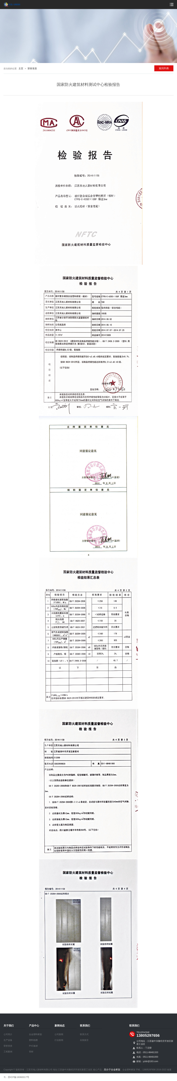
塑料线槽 (33, 1040)
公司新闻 (59, 1034)
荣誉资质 (32, 68)
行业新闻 (59, 1040)
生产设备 (8, 1040)
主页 (21, 68)
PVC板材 (33, 1046)
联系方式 (84, 1034)
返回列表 (164, 68)
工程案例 (8, 1051)
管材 (31, 1051)
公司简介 (8, 1034)
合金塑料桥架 (35, 1034)
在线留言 (84, 1040)
